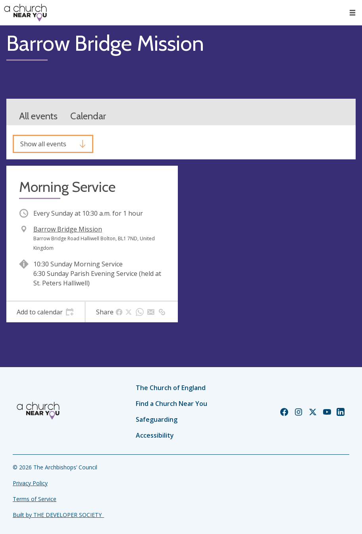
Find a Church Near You (171, 403)
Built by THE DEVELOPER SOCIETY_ (58, 515)
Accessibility (155, 435)
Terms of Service (34, 499)
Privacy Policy (30, 483)
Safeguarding (156, 419)
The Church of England (171, 387)
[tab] (45, 312)
